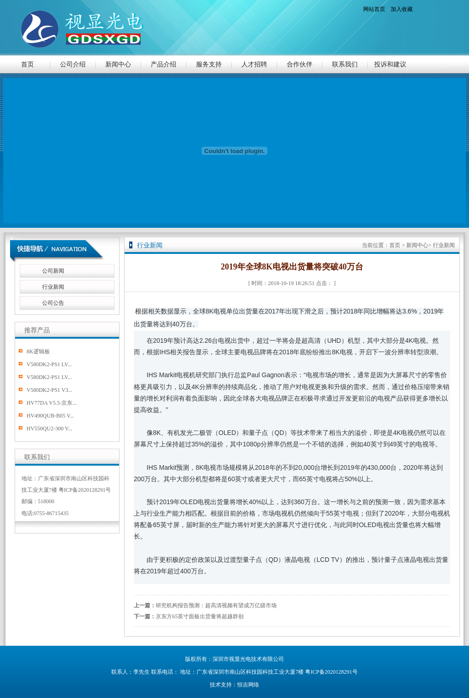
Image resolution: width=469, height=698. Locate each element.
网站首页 (374, 9)
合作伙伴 (299, 64)
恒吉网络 (248, 685)
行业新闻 (53, 287)
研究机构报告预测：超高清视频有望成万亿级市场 (216, 605)
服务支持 (209, 64)
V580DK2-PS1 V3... (49, 390)
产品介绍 (163, 64)
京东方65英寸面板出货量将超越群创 (200, 616)
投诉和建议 (390, 64)
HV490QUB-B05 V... (50, 415)
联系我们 (345, 64)
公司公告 (53, 303)
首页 (27, 64)
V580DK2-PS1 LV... (49, 364)
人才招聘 (254, 64)
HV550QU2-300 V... (49, 428)
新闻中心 (118, 64)
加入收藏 (402, 9)
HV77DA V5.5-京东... (51, 403)
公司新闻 (53, 271)
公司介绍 (73, 64)
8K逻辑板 (38, 351)
